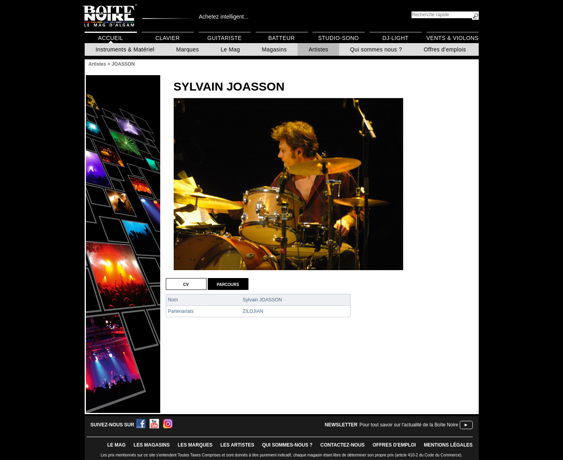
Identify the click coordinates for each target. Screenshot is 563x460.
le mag (116, 445)
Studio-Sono (338, 38)
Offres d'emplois (445, 49)
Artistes (318, 49)
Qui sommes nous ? (376, 49)
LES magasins (152, 445)
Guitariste (224, 38)
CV (186, 284)
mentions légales (448, 445)
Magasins (274, 49)
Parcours (228, 284)
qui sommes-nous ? (287, 445)
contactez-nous (342, 445)
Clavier (167, 38)
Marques (187, 49)
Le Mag (230, 49)
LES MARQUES (195, 445)
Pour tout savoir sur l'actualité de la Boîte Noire (408, 425)
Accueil (110, 38)
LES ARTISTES (237, 445)
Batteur (281, 38)
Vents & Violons (453, 38)
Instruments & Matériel (125, 49)
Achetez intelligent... (223, 16)
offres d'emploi (394, 445)
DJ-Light (395, 38)
